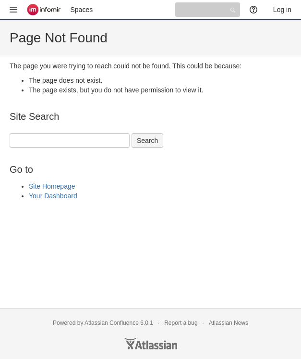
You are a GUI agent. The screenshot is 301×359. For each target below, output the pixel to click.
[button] (13, 9)
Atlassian (150, 343)
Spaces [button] (82, 9)
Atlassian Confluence (111, 323)
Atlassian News (228, 323)
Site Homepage (52, 186)
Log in (282, 9)
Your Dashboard (53, 196)
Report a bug (180, 323)
